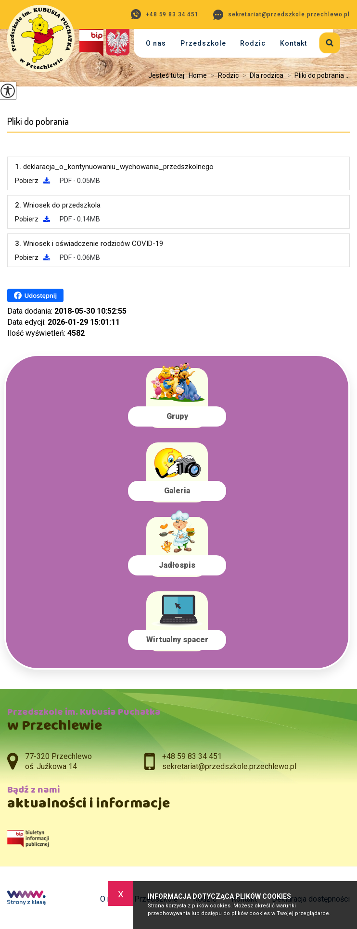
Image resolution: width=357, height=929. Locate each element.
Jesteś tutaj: (168, 75)
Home (198, 75)
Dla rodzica (261, 75)
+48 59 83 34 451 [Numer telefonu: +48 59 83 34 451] (192, 756)
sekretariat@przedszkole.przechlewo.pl (281, 15)
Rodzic (253, 43)
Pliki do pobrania (38, 121)
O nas (156, 43)
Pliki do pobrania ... (316, 75)
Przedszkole (203, 43)
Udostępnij (35, 295)
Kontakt (293, 43)
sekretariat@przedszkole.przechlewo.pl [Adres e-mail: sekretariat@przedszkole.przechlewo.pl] (229, 766)
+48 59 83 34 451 (165, 14)
